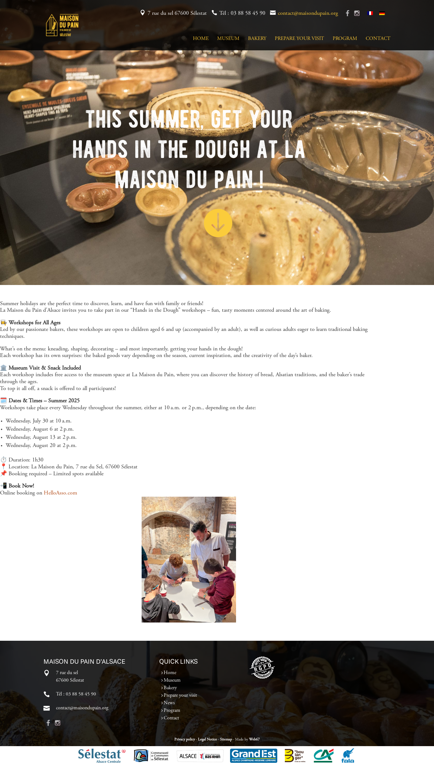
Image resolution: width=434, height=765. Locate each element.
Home (201, 38)
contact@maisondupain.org (308, 13)
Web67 (254, 739)
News (169, 703)
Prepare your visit (299, 38)
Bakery (257, 38)
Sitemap (226, 739)
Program (345, 38)
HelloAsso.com (60, 493)
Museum (228, 38)
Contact (378, 38)
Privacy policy (184, 739)
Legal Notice (207, 739)
